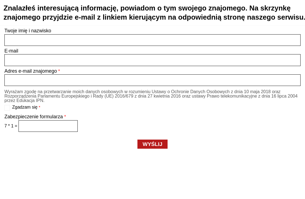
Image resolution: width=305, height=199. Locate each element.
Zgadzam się (26, 107)
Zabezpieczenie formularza (35, 116)
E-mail (11, 51)
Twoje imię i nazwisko (27, 30)
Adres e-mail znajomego (32, 71)
